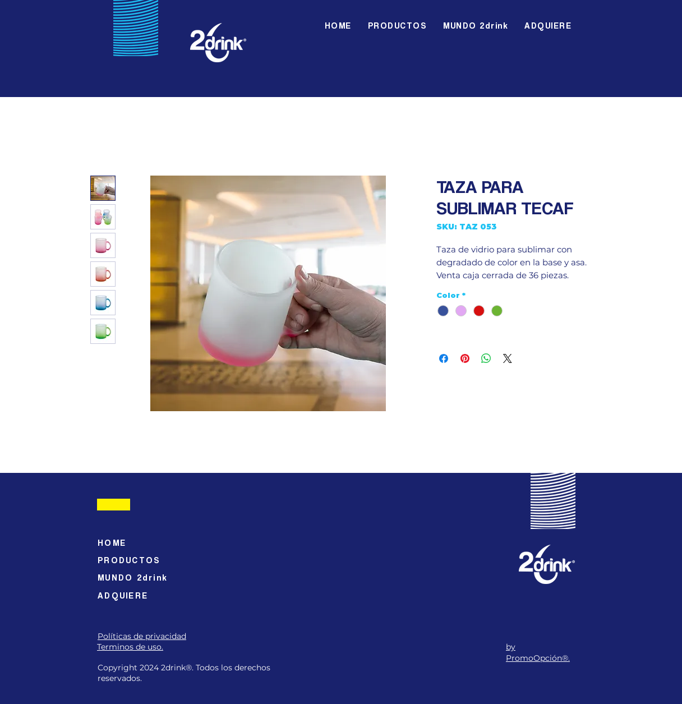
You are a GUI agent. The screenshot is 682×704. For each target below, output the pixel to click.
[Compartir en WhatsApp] (486, 358)
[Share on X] (507, 358)
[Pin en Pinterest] (465, 358)
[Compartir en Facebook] (443, 358)
